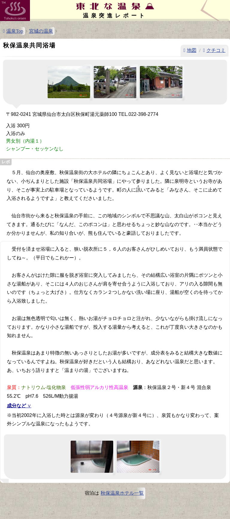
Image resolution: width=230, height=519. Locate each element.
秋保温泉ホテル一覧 (122, 493)
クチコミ (216, 50)
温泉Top (14, 31)
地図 (191, 50)
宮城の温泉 (41, 31)
